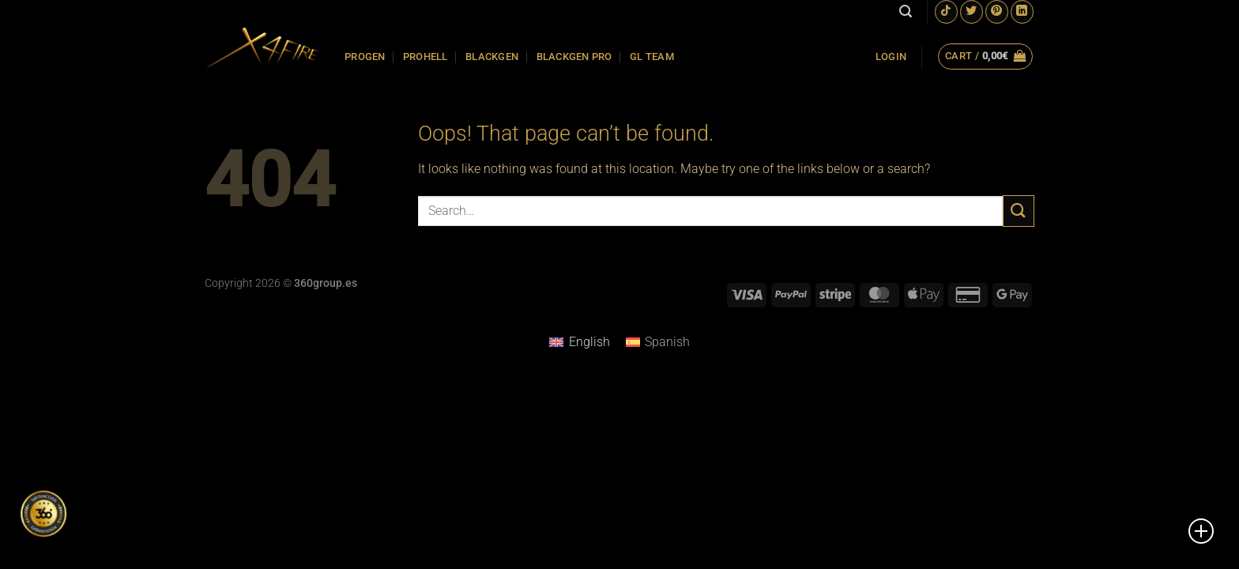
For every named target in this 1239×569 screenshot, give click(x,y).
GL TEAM (652, 56)
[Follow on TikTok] (946, 11)
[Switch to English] (579, 342)
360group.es (325, 283)
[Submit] (1018, 210)
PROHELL (425, 56)
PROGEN (365, 56)
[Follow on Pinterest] (996, 11)
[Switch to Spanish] (658, 342)
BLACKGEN (491, 56)
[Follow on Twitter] (971, 11)
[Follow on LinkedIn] (1022, 11)
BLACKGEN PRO (574, 56)
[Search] (905, 11)
